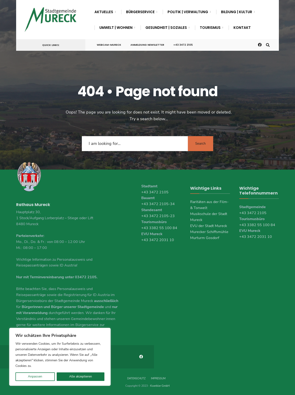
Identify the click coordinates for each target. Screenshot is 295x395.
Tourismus (210, 27)
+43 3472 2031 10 (157, 239)
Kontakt (242, 27)
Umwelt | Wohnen (116, 27)
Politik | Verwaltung (188, 11)
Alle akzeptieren (80, 376)
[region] (60, 357)
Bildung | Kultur (236, 11)
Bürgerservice (140, 11)
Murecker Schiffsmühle (209, 231)
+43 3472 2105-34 (158, 203)
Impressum (158, 378)
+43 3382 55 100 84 (159, 227)
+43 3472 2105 (183, 45)
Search (200, 143)
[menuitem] (107, 11)
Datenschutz (136, 378)
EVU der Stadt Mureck (208, 225)
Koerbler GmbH (160, 386)
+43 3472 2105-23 (158, 215)
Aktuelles (103, 11)
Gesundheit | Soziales (166, 27)
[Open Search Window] (268, 45)
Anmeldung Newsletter (147, 45)
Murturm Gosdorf (204, 237)
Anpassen (35, 376)
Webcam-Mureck (109, 45)
